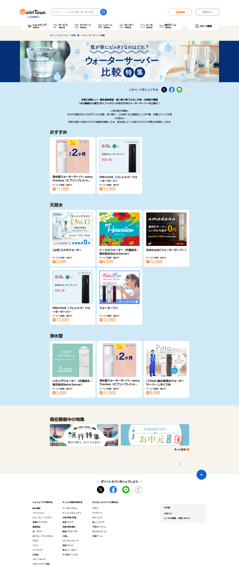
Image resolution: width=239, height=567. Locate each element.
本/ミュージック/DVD (43, 536)
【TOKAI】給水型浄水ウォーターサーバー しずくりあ (165, 382)
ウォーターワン (108, 308)
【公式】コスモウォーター (67, 250)
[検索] (103, 12)
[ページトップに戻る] (201, 475)
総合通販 (36, 508)
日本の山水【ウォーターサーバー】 (166, 250)
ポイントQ (97, 517)
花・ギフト (37, 531)
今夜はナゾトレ (99, 526)
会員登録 (180, 12)
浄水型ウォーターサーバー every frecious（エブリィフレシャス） (72, 180)
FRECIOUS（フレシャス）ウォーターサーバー (118, 179)
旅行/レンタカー (69, 549)
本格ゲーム (97, 536)
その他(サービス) (70, 554)
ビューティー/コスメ (42, 517)
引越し (65, 536)
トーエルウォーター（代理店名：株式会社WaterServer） (119, 251)
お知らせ (168, 513)
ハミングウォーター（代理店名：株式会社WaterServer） (72, 382)
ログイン (207, 12)
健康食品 (36, 526)
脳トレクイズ (98, 522)
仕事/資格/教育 (69, 517)
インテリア (37, 549)
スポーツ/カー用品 (41, 563)
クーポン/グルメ (70, 508)
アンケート (97, 512)
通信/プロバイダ (69, 531)
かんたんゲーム (99, 531)
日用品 (36, 554)
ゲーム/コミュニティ (71, 512)
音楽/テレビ (67, 545)
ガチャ (95, 508)
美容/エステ (67, 522)
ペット (36, 545)
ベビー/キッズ (39, 559)
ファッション (38, 512)
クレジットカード (70, 540)
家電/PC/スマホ (40, 522)
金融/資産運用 (68, 526)
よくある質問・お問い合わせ (177, 518)
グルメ (36, 540)
